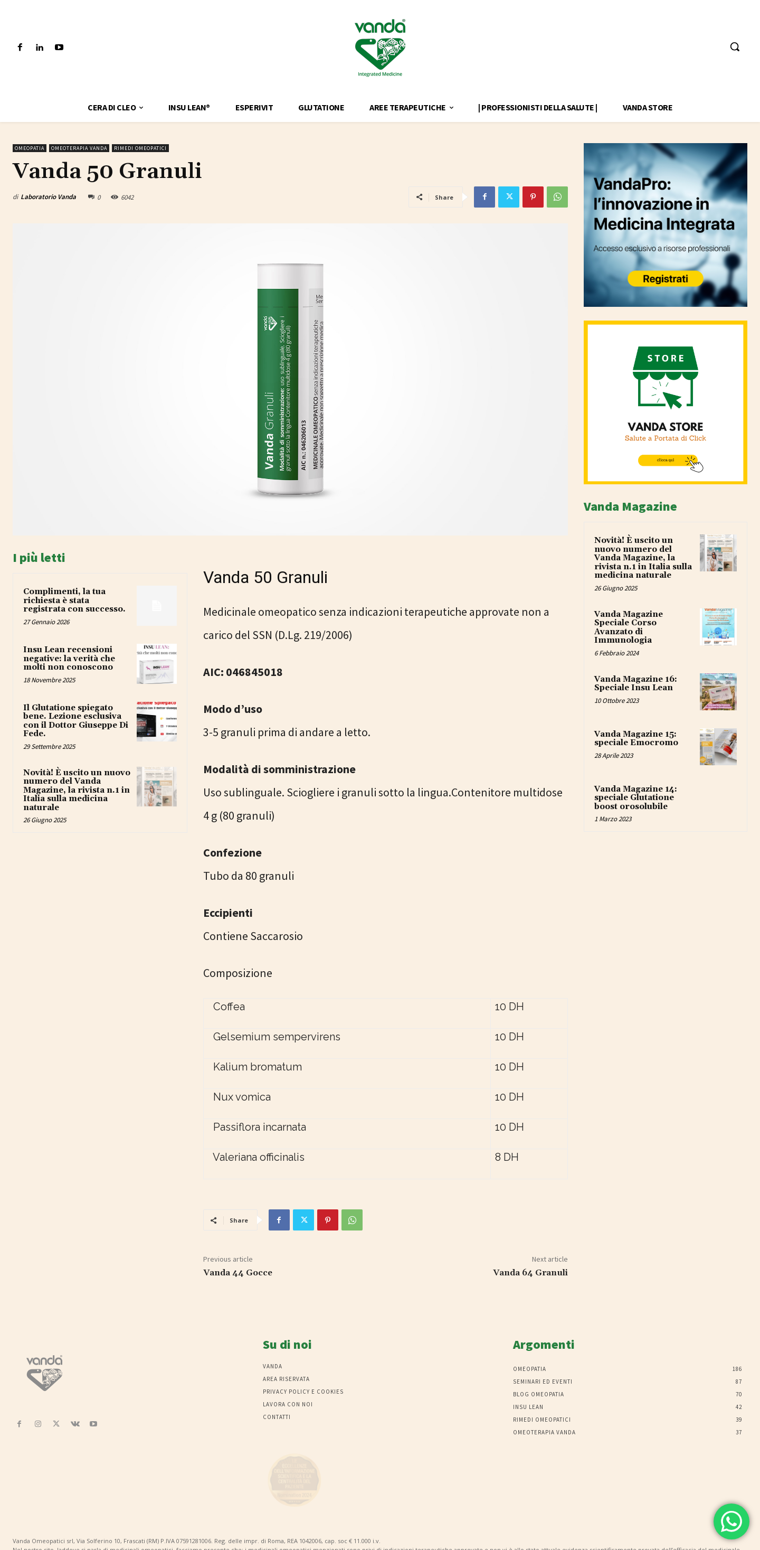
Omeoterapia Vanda (79, 148)
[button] (734, 46)
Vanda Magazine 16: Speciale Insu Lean (635, 683)
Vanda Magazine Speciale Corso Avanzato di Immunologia (628, 627)
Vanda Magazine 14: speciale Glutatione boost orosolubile (635, 798)
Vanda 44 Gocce (237, 1272)
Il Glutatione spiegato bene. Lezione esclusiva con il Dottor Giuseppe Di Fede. (75, 721)
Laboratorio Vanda (48, 196)
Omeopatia (29, 148)
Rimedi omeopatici (140, 148)
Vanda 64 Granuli (530, 1272)
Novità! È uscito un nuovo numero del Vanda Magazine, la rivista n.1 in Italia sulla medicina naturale (76, 790)
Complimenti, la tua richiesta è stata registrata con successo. (74, 600)
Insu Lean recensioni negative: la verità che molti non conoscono (69, 658)
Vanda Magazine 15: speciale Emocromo (636, 738)
